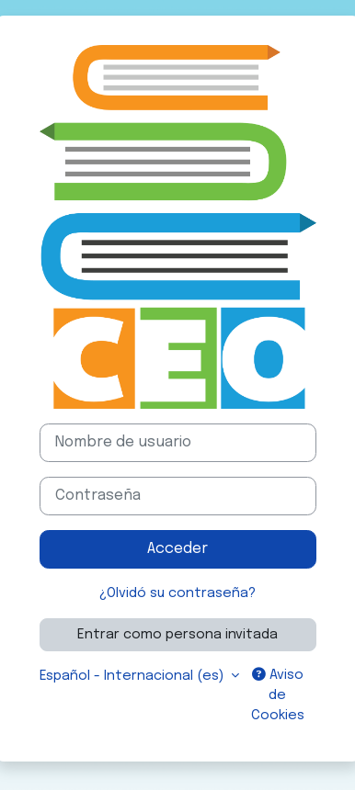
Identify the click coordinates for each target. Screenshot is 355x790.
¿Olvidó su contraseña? (177, 593)
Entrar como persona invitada (177, 634)
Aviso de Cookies (277, 695)
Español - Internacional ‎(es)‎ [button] (133, 676)
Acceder (177, 549)
